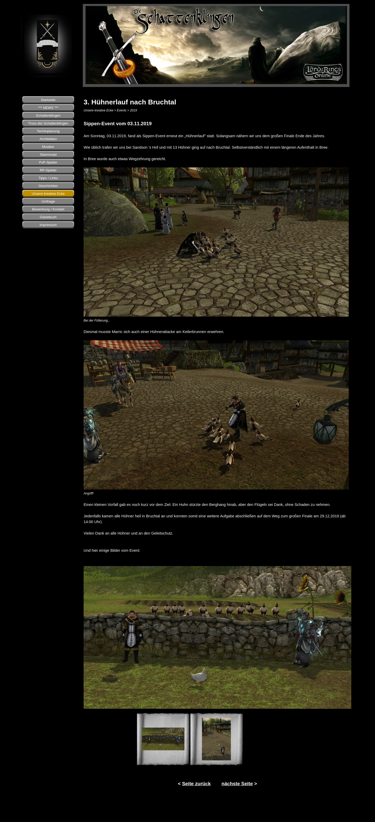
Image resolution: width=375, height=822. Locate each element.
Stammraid (48, 154)
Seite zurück (196, 783)
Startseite (48, 100)
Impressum (48, 225)
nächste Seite (237, 783)
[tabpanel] (217, 336)
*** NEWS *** (48, 108)
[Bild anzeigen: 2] (216, 739)
